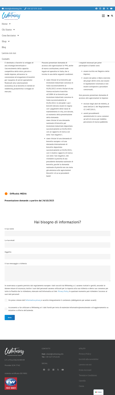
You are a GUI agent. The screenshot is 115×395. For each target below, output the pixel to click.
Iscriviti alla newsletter (88, 359)
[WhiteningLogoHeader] (11, 16)
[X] (107, 8)
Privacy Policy (63, 291)
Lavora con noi (85, 364)
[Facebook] (96, 8)
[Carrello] (108, 16)
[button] (103, 15)
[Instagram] (100, 8)
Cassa (81, 386)
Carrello (82, 380)
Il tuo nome (57, 232)
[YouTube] (111, 8)
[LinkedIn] (104, 8)
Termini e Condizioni (88, 375)
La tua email (57, 243)
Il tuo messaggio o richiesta (57, 271)
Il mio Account (85, 370)
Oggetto (57, 255)
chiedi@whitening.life (54, 354)
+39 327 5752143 (52, 357)
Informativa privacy (33, 300)
